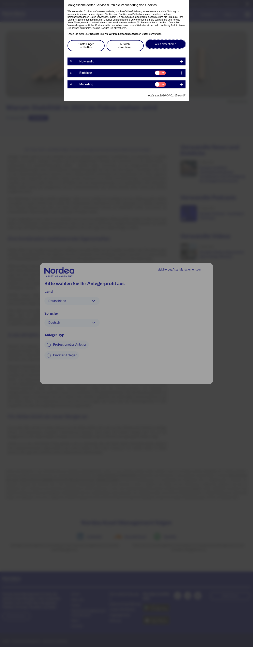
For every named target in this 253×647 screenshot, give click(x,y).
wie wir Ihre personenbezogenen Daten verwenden (133, 34)
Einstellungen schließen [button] (86, 45)
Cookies (94, 34)
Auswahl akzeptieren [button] (125, 45)
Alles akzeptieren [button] (165, 44)
